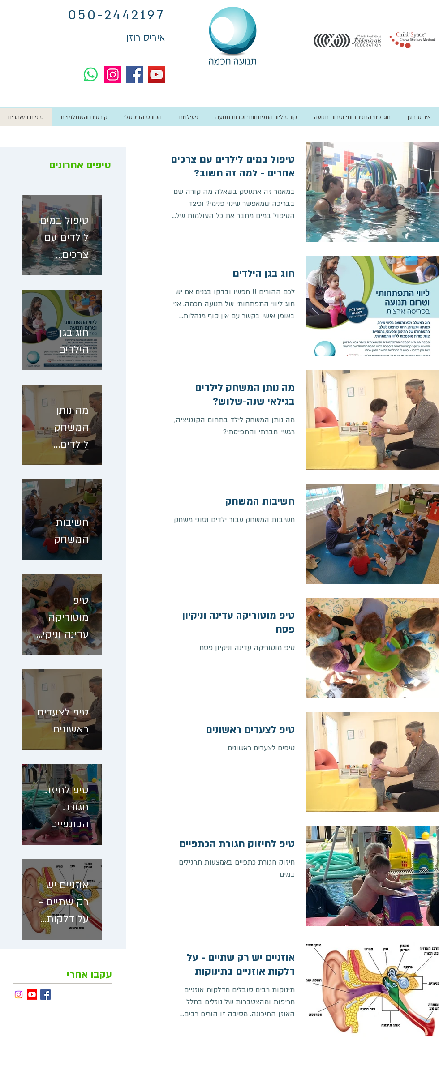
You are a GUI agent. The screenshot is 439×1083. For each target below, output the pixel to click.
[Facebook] (134, 74)
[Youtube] (32, 994)
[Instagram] (112, 74)
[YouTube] (156, 74)
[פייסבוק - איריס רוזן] (45, 994)
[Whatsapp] (90, 74)
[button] (188, 117)
